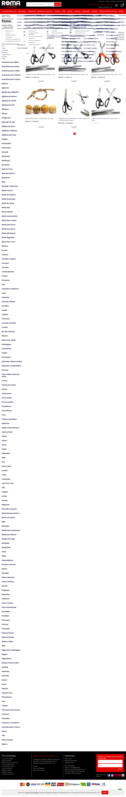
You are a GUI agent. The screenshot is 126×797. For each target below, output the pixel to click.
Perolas (5, 586)
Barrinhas (5, 165)
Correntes (6, 319)
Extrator (5, 370)
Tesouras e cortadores (10, 723)
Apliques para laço (9, 11)
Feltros (4, 389)
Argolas (5, 139)
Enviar (120, 769)
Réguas (4, 654)
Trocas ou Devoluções (8, 764)
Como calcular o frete (7, 766)
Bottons (5, 246)
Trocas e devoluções (38, 768)
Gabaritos (5, 423)
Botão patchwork (8, 233)
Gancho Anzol (7, 432)
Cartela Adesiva (8, 272)
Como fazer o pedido (7, 758)
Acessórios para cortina (11, 79)
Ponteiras (5, 599)
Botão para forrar (8, 225)
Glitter (4, 436)
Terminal (5, 714)
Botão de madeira (9, 195)
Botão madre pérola (9, 216)
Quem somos (68, 758)
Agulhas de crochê (9, 101)
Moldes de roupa (8, 539)
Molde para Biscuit (9, 534)
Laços (4, 475)
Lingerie (5, 492)
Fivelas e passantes (9, 419)
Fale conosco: (45, 756)
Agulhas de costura (9, 96)
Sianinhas (5, 671)
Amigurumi (6, 118)
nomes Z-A (121, 36)
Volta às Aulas (7, 740)
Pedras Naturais (8, 577)
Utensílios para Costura (108, 11)
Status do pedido (6, 760)
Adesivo (5, 83)
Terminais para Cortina (11, 710)
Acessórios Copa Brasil (10, 35)
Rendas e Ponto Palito (10, 663)
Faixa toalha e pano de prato (10, 375)
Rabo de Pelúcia (8, 637)
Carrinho (5, 267)
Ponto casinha (7, 603)
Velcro (4, 731)
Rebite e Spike (7, 641)
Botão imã (6, 207)
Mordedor (6, 543)
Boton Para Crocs (8, 242)
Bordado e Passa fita (44, 11)
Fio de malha (7, 398)
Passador (5, 573)
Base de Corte (7, 169)
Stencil (4, 680)
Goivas (4, 440)
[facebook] (109, 775)
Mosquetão (6, 547)
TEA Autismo (7, 697)
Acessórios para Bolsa (10, 62)
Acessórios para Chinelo (11, 75)
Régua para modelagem (11, 650)
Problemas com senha (8, 774)
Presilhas (5, 616)
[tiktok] (123, 775)
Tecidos (5, 706)
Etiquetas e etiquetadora (11, 366)
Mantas (5, 500)
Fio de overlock (8, 402)
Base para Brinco (8, 173)
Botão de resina (8, 203)
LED (3, 487)
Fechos (4, 381)
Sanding (94, 11)
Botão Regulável (8, 237)
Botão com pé (7, 190)
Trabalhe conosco (69, 762)
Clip (3, 284)
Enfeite (4, 353)
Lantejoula (6, 479)
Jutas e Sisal (6, 466)
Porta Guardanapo (9, 607)
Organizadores (7, 560)
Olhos (4, 556)
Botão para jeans (8, 229)
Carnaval (5, 263)
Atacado (5, 152)
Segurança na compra (39, 770)
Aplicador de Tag (8, 122)
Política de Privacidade (32, 792)
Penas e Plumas (8, 582)
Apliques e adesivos (9, 130)
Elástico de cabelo (9, 340)
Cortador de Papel (9, 323)
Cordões (57, 11)
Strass (4, 684)
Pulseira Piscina (8, 633)
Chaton (4, 276)
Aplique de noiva (8, 126)
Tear (3, 701)
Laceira (70, 11)
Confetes (5, 306)
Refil (3, 646)
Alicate (4, 113)
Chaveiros (6, 280)
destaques (121, 32)
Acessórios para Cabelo (11, 71)
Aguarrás (5, 88)
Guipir (4, 449)
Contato (35, 766)
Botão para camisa (9, 220)
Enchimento (6, 349)
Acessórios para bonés (10, 66)
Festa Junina (6, 393)
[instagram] (112, 775)
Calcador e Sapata (9, 259)
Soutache (5, 676)
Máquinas (5, 505)
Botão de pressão (8, 199)
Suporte (5, 688)
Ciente (105, 792)
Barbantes (32, 11)
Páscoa (4, 569)
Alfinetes (5, 109)
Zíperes (121, 11)
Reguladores (6, 658)
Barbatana (6, 160)
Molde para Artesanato (11, 530)
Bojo (3, 182)
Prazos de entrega (7, 768)
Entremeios (6, 357)
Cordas (4, 310)
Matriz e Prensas (8, 517)
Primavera (6, 620)
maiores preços (119, 39)
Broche (4, 250)
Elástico (5, 336)
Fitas (64, 11)
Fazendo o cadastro (7, 772)
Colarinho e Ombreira (10, 289)
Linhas (4, 496)
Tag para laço (7, 693)
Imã (3, 462)
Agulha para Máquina (10, 92)
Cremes (5, 327)
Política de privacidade (71, 760)
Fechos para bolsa (9, 385)
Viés (3, 735)
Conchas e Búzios (8, 302)
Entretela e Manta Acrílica (12, 361)
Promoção (86, 11)
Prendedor (6, 611)
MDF (3, 522)
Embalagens (6, 344)
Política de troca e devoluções (10, 762)
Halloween (6, 453)
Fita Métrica (6, 406)
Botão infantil (7, 212)
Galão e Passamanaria (10, 428)
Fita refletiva (7, 410)
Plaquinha (6, 594)
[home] (11, 4)
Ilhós (4, 458)
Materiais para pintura (11, 513)
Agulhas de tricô (8, 105)
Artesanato (22, 11)
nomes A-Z (121, 34)
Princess (77, 11)
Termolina (6, 718)
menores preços (119, 37)
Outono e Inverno (9, 564)
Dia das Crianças (8, 331)
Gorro (4, 445)
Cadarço (5, 254)
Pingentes (6, 590)
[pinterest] (119, 775)
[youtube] (116, 775)
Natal (4, 552)
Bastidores (6, 178)
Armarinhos (6, 143)
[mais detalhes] (41, 81)
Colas (4, 293)
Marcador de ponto (9, 509)
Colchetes (5, 297)
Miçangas (5, 526)
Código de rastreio (7, 770)
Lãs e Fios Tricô (8, 483)
